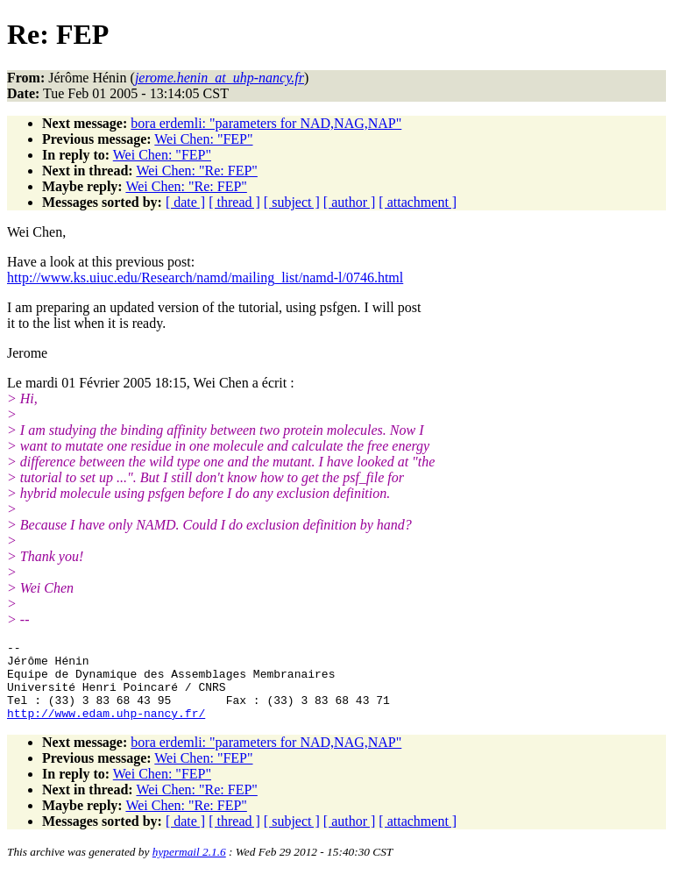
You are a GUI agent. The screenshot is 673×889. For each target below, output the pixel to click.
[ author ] (349, 202)
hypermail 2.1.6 (189, 867)
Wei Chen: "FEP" (203, 139)
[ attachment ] (418, 202)
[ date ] (185, 202)
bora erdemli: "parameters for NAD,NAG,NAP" (266, 123)
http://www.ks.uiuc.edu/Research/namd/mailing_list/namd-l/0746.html (205, 277)
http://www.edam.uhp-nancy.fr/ (106, 728)
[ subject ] (292, 202)
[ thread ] (234, 202)
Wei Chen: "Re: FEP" (196, 170)
